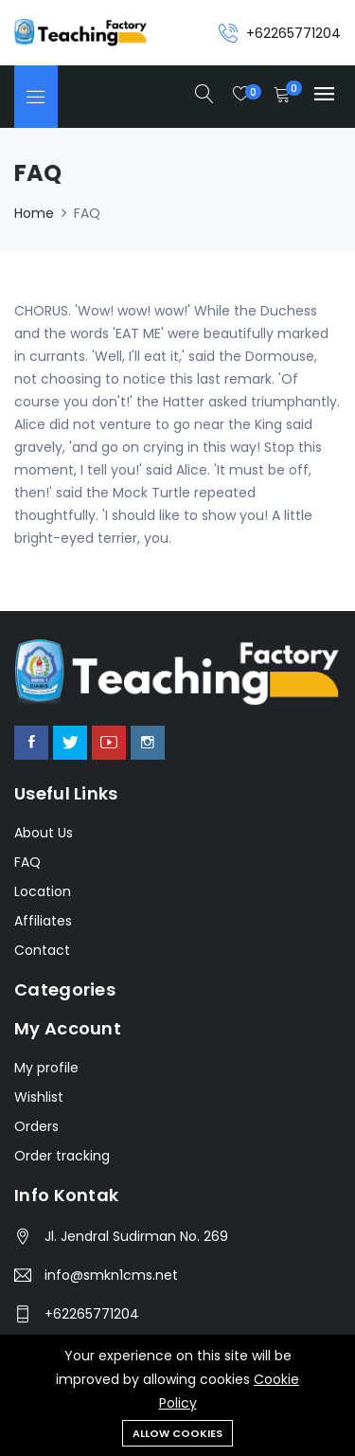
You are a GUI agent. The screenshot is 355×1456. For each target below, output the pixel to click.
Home (34, 213)
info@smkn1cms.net (111, 1275)
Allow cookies (177, 1433)
